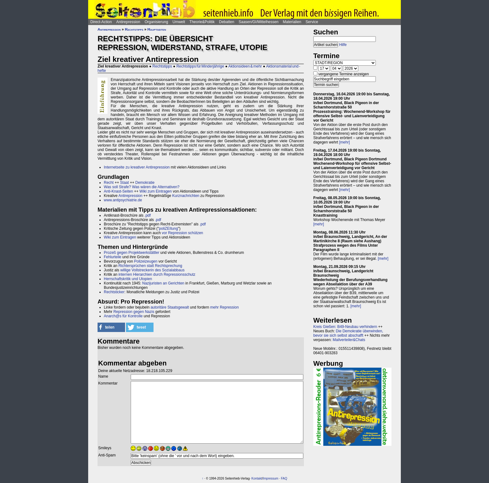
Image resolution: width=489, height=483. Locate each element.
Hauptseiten (157, 29)
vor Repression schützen (182, 233)
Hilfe (343, 45)
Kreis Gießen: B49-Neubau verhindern (345, 327)
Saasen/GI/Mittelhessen (258, 22)
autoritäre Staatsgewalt (169, 307)
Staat (124, 182)
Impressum (270, 478)
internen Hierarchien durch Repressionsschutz (156, 274)
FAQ (284, 478)
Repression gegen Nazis (133, 311)
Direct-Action (101, 22)
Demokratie (144, 182)
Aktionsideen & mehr (245, 66)
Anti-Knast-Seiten (118, 191)
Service (311, 22)
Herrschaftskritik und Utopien (128, 279)
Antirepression (128, 22)
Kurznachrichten (185, 196)
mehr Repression (224, 307)
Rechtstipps (134, 29)
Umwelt (179, 22)
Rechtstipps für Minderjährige (200, 66)
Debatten (226, 22)
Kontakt (256, 478)
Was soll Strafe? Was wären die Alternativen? (141, 187)
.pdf (158, 220)
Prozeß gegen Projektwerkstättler (131, 252)
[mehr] (344, 142)
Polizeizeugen (146, 261)
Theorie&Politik (202, 22)
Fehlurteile (112, 257)
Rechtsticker (114, 292)
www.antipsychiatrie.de (123, 200)
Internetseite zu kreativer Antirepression (137, 167)
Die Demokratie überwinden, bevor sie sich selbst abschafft (348, 333)
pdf (148, 215)
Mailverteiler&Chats (349, 340)
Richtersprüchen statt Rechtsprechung (150, 266)
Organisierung (156, 22)
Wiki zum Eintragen (155, 191)
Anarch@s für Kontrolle (123, 316)
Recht (108, 182)
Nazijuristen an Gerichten (163, 283)
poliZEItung (168, 228)
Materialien (292, 22)
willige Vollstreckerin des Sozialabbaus (152, 270)
